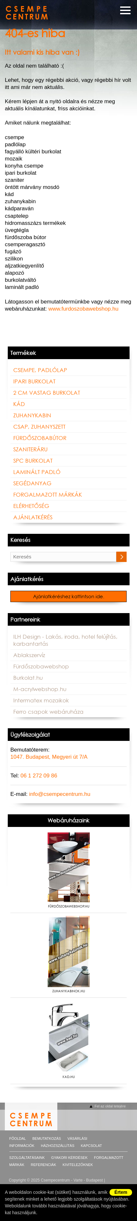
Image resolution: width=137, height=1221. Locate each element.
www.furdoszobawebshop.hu (83, 309)
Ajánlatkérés (32, 517)
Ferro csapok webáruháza (48, 712)
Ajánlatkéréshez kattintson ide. (68, 597)
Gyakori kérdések (69, 1158)
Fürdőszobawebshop (41, 666)
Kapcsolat (91, 1146)
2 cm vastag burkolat (46, 393)
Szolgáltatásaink (27, 1158)
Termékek (23, 353)
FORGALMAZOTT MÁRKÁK (47, 494)
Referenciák (43, 1165)
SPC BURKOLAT (32, 460)
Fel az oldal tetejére (110, 1106)
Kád (19, 404)
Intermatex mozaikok (41, 700)
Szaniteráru (30, 449)
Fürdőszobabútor (39, 438)
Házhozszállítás (57, 1146)
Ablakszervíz (29, 655)
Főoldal (17, 1138)
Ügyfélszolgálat (30, 735)
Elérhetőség (31, 506)
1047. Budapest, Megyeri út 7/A (48, 757)
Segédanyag (32, 483)
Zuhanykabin (32, 415)
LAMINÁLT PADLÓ (37, 472)
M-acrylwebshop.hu (39, 689)
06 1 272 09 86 (38, 776)
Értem (120, 1192)
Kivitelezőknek (78, 1165)
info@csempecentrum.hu (59, 794)
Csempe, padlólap (40, 370)
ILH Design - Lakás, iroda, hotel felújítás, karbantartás (65, 640)
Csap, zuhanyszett (39, 427)
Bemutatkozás (46, 1138)
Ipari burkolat (34, 381)
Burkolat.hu (28, 678)
